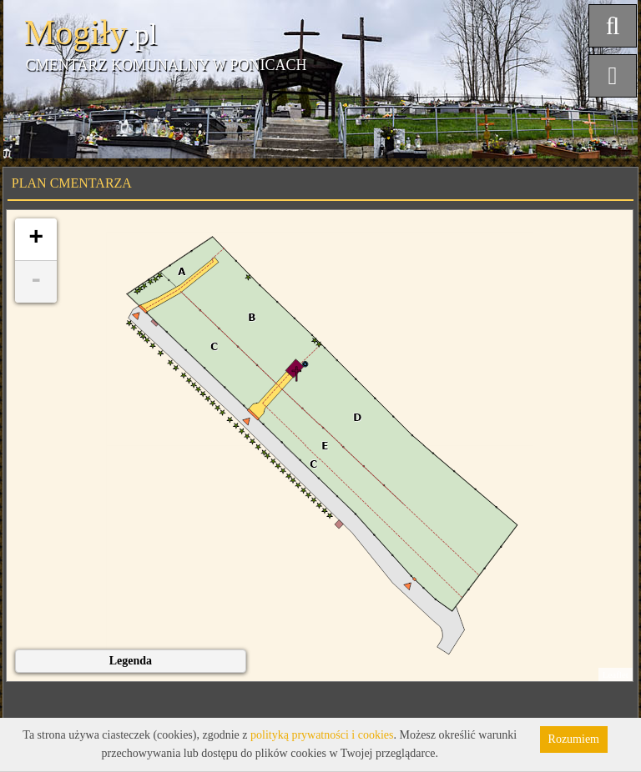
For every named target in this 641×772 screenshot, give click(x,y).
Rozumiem (573, 739)
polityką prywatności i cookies (321, 735)
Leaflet (615, 674)
